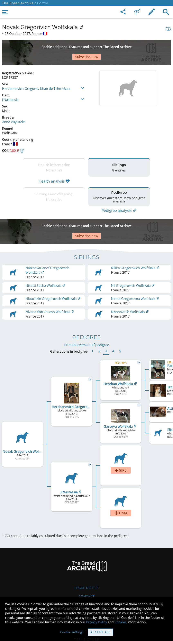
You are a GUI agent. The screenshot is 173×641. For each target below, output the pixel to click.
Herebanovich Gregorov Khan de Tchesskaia (36, 74)
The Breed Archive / (19, 3)
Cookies (121, 622)
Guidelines (86, 589)
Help (86, 580)
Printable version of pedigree (86, 320)
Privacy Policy (96, 622)
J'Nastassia (10, 85)
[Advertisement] (86, 45)
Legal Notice (86, 563)
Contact (87, 572)
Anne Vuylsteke (14, 107)
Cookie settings (72, 632)
